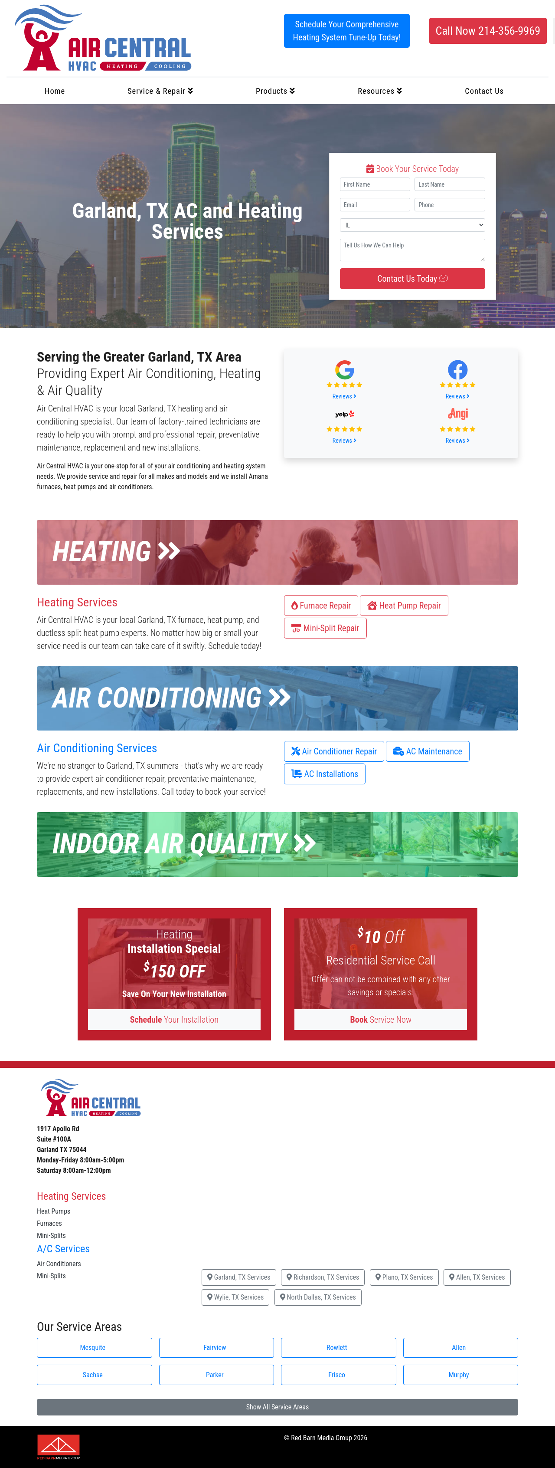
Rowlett (336, 1347)
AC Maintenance (427, 751)
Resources (380, 90)
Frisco (336, 1375)
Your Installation (174, 1019)
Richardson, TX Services (323, 1277)
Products (275, 90)
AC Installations (324, 774)
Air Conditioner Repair (334, 751)
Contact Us (484, 90)
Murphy (459, 1375)
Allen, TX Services (477, 1277)
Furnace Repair (321, 605)
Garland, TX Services (239, 1277)
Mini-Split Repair (325, 628)
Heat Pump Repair (404, 605)
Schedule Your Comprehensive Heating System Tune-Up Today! (347, 31)
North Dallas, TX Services (318, 1297)
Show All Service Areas (277, 1407)
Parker (215, 1375)
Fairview (214, 1347)
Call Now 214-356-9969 (487, 30)
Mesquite (92, 1347)
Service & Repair (160, 90)
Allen (459, 1347)
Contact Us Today (412, 278)
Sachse (93, 1375)
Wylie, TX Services (235, 1297)
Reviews (344, 396)
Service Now (380, 1019)
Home (55, 90)
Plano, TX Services (404, 1277)
